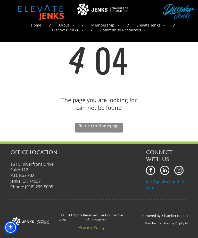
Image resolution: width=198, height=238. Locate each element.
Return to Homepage (99, 126)
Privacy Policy (91, 227)
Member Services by (159, 223)
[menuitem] (37, 25)
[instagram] (179, 171)
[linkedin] (164, 171)
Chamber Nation (175, 215)
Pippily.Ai (181, 223)
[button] (10, 227)
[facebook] (150, 171)
